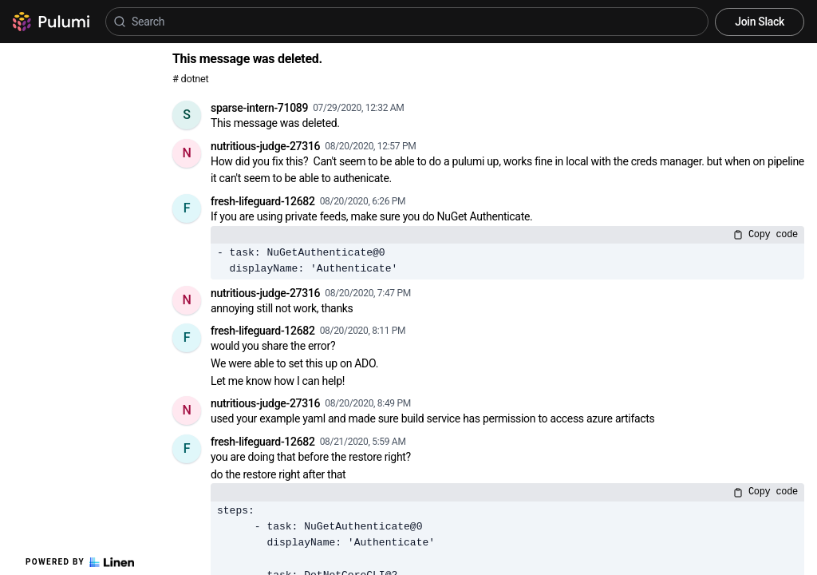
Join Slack (759, 21)
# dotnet (190, 79)
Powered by (80, 562)
